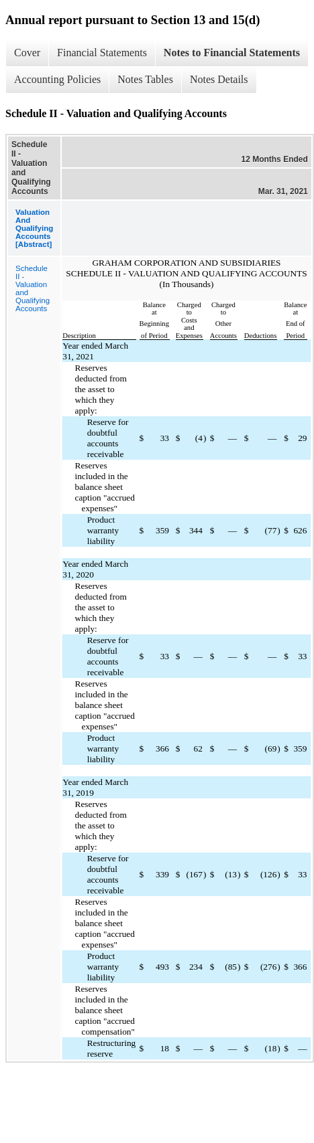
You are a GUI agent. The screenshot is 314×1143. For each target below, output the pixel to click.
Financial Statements (102, 52)
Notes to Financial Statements (232, 52)
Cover (27, 52)
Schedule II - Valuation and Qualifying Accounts (32, 288)
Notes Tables (145, 79)
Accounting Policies (57, 79)
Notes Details (219, 79)
